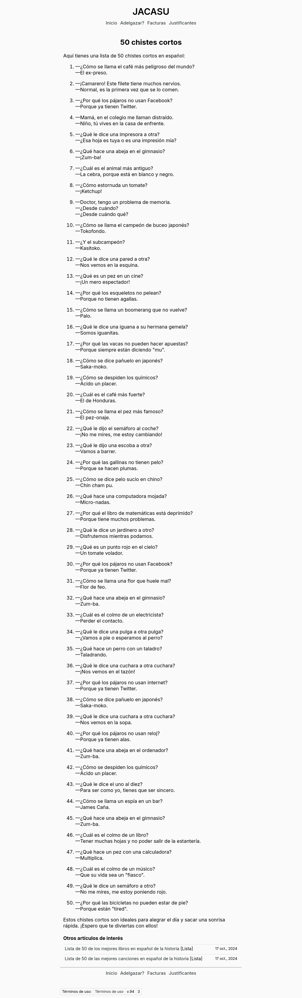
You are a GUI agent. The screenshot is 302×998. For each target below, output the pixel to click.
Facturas (156, 23)
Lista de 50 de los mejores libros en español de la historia (122, 948)
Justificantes (182, 23)
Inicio (111, 23)
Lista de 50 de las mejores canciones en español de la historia (127, 958)
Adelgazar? (132, 23)
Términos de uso (109, 991)
